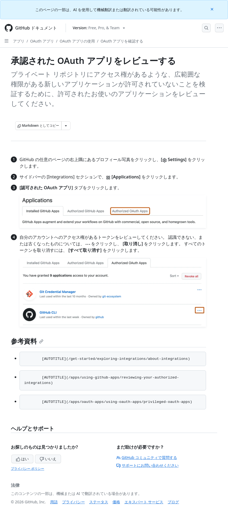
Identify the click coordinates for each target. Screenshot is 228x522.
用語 (54, 501)
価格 (116, 501)
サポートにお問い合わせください (147, 465)
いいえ (48, 458)
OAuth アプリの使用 (77, 41)
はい (22, 458)
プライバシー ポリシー (27, 468)
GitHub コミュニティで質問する (146, 457)
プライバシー (73, 501)
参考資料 (27, 341)
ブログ (173, 501)
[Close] (212, 9)
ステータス (98, 501)
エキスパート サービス (143, 501)
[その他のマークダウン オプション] (65, 125)
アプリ (18, 41)
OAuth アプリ (42, 41)
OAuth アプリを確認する (122, 41)
